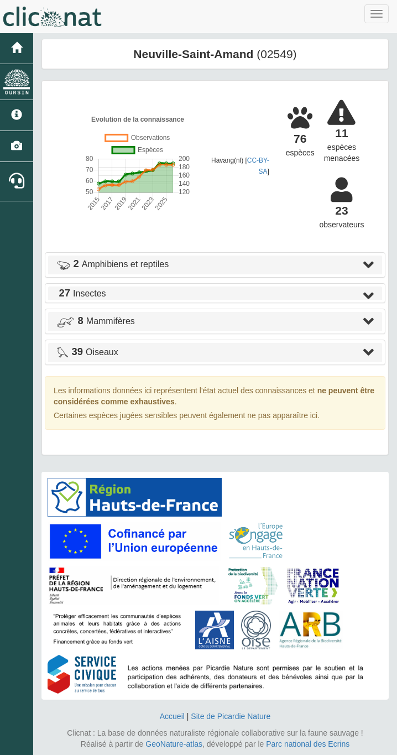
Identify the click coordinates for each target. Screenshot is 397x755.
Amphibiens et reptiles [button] (112, 264)
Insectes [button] (81, 293)
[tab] (215, 265)
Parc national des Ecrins (307, 744)
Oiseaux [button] (87, 352)
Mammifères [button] (95, 321)
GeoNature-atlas (173, 744)
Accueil (172, 716)
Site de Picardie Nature (230, 716)
